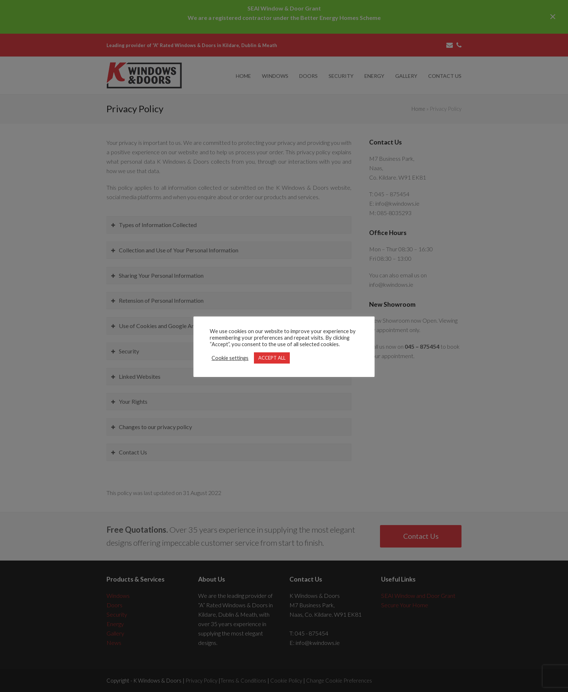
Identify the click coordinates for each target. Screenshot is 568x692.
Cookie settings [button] (230, 358)
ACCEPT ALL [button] (271, 358)
